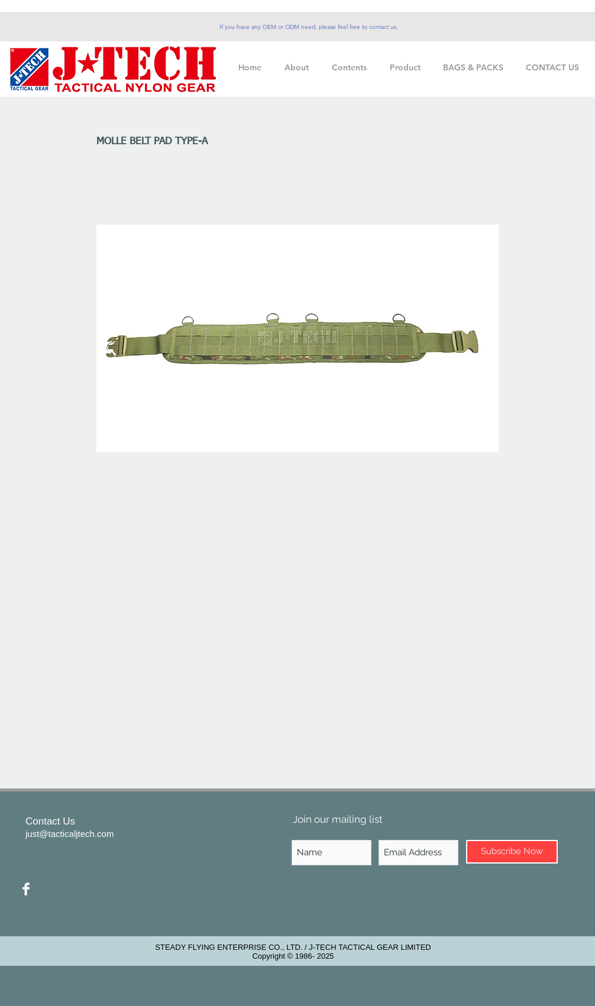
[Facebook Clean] (26, 888)
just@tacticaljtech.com (69, 834)
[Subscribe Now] (512, 852)
